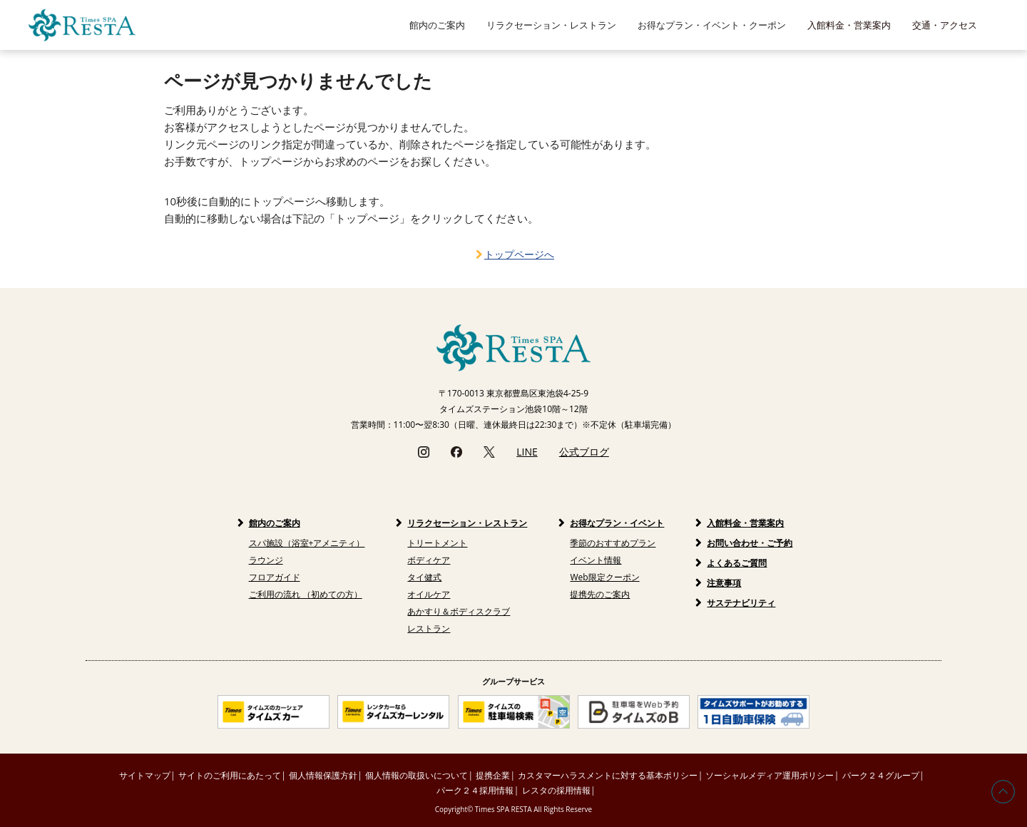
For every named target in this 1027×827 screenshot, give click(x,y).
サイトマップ (144, 775)
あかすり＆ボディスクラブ (458, 611)
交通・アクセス (944, 25)
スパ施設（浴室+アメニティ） (307, 543)
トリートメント (437, 543)
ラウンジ (266, 560)
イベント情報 (595, 560)
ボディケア (428, 560)
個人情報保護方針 (323, 775)
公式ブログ (584, 451)
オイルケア (428, 594)
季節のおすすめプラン (612, 543)
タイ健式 (424, 577)
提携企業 (493, 775)
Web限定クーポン (604, 577)
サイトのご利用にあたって (229, 775)
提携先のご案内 (600, 594)
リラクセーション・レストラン (467, 523)
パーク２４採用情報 (475, 790)
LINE (527, 451)
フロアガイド (274, 577)
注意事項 (724, 583)
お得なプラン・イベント (617, 523)
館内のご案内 (274, 523)
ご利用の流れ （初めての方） (305, 594)
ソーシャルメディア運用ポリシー (769, 775)
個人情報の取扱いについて (416, 775)
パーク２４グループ (880, 775)
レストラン (428, 628)
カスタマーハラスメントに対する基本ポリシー (608, 775)
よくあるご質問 (737, 563)
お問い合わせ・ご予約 (749, 543)
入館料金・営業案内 (849, 25)
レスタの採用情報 (556, 790)
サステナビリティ (741, 603)
